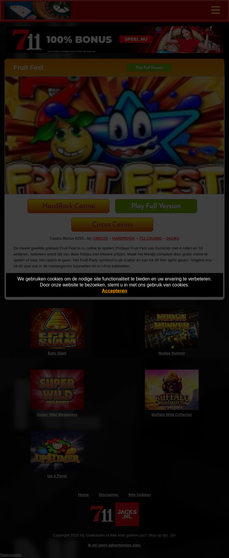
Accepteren (114, 290)
